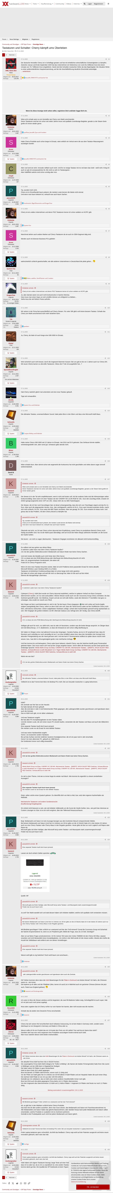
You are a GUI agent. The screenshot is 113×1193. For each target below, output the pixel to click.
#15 (108, 439)
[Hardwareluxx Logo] (13, 4)
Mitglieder (25, 39)
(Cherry (30, 593)
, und (36, 78)
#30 (108, 1149)
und (32, 405)
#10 (108, 308)
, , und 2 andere (40, 278)
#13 (108, 388)
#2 (109, 116)
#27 (108, 1020)
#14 (108, 410)
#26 (108, 996)
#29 (108, 1121)
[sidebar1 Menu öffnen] (108, 4)
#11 (108, 332)
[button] (30, 4)
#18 (108, 544)
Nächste (11, 55)
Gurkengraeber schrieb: (30, 1125)
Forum (4, 39)
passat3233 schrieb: (28, 517)
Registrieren (35, 39)
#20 (108, 671)
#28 (108, 1048)
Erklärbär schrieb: (28, 288)
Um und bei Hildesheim (12, 379)
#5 (109, 186)
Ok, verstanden (93, 1187)
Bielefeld (16, 430)
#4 (109, 164)
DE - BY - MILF (14, 1039)
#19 (108, 580)
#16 (108, 461)
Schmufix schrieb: (28, 675)
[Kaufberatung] (46, 4)
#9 (109, 284)
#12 (108, 358)
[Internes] (76, 4)
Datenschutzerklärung (78, 1182)
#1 (109, 59)
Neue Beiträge (14, 39)
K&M (47, 980)
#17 (108, 479)
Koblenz (16, 327)
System (12, 159)
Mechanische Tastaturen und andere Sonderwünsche (39, 802)
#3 (109, 138)
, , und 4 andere (35, 132)
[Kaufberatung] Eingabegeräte (31, 804)
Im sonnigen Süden (13, 303)
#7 (109, 231)
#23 (108, 817)
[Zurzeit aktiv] (11, 398)
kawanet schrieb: (27, 763)
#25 (108, 967)
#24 (108, 839)
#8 (109, 257)
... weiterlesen (25, 71)
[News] (26, 4)
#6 (109, 209)
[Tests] (34, 4)
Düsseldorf (15, 690)
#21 (108, 699)
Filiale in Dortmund (70, 980)
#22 (108, 748)
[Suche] (85, 4)
